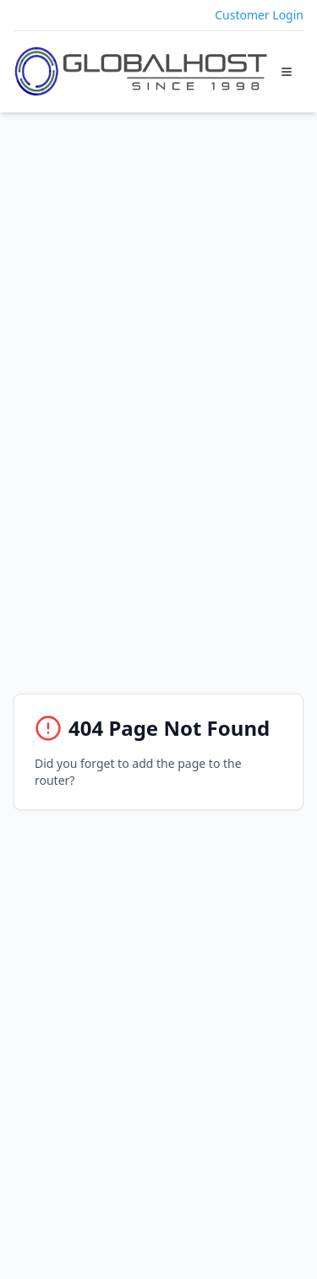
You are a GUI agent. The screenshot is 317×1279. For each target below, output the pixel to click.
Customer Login (259, 15)
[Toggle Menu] (286, 72)
